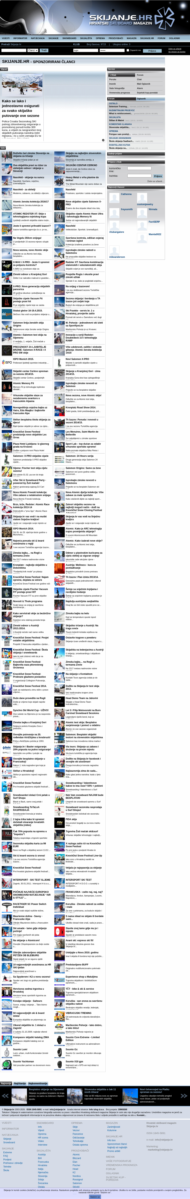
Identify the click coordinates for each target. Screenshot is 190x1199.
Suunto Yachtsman (23, 1061)
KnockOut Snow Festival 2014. (30, 686)
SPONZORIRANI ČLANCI (54, 62)
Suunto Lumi (20, 1049)
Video (41, 1141)
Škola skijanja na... (118, 148)
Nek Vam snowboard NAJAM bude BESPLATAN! (84, 796)
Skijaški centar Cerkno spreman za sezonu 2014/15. (30, 372)
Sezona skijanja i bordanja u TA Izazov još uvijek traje (83, 300)
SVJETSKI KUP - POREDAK (116, 1178)
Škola (6, 1170)
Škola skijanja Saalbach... (121, 141)
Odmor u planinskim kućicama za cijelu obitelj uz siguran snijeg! (84, 554)
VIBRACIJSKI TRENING (78, 1013)
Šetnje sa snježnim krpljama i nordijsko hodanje (82, 590)
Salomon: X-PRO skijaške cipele (30, 456)
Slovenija (42, 1176)
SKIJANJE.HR (147, 38)
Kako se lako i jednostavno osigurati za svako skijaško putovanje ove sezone (20, 108)
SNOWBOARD (69, 38)
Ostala (41, 1187)
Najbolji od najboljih (117, 1147)
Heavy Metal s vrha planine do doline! (82, 179)
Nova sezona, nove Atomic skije (30, 250)
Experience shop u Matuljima (82, 976)
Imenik (112, 84)
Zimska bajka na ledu (77, 613)
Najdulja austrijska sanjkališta (82, 601)
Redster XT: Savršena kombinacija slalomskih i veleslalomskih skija (84, 263)
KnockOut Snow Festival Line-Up (84, 855)
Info (40, 1127)
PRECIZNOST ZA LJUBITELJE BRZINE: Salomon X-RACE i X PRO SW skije (29, 350)
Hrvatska (42, 1165)
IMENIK (110, 1157)
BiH (40, 1158)
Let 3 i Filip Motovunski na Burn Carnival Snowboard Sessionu (83, 712)
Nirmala (153, 209)
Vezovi (76, 1130)
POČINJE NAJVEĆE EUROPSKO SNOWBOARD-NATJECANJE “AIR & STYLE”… (31, 895)
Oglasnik (141, 98)
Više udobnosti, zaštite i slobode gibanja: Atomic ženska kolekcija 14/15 (84, 350)
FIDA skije (71, 819)
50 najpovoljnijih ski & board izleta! (29, 1014)
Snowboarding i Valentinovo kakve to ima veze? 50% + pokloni (84, 784)
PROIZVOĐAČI (116, 38)
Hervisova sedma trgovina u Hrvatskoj (28, 990)
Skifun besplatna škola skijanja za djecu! (31, 421)
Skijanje (7, 1138)
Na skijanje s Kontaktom (79, 674)
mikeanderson (117, 257)
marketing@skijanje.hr (160, 1149)
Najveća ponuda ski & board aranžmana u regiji (28, 542)
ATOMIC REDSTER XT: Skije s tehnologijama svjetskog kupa (29, 215)
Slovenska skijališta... (119, 127)
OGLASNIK (174, 38)
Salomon (77, 1183)
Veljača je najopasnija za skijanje (84, 867)
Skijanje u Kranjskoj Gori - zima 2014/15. (83, 372)
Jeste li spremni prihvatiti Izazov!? (32, 226)
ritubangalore (116, 232)
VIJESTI (6, 38)
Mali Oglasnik (143, 84)
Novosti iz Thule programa (27, 601)
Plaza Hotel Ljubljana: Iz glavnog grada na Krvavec (31, 445)
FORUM (161, 38)
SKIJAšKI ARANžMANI (120, 138)
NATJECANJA (38, 38)
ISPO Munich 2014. (23, 528)
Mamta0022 (155, 234)
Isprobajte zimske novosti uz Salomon (81, 385)
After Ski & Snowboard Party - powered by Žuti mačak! (29, 481)
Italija (40, 1169)
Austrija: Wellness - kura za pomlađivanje (81, 566)
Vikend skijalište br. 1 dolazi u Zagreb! (29, 1026)
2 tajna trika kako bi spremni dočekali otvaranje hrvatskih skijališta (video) (28, 822)
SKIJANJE (54, 38)
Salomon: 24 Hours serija (79, 456)
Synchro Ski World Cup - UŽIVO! (31, 710)
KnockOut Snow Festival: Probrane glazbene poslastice (29, 675)
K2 (74, 1172)
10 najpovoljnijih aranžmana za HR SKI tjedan (32, 966)
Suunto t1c (72, 1049)
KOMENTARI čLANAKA (120, 124)
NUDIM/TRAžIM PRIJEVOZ (122, 110)
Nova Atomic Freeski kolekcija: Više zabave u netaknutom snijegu (32, 494)
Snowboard (9, 1142)
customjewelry (145, 204)
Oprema (42, 1134)
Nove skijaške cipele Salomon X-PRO (84, 203)
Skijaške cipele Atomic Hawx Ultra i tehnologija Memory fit (84, 215)
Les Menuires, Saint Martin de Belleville (82, 433)
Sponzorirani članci (117, 1144)
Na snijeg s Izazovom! (78, 286)
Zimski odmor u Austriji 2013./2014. (26, 627)
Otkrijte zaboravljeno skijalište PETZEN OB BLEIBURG (29, 954)
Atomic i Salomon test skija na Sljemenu (29, 336)
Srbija (41, 1179)
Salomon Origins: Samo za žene (83, 468)
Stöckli (76, 1187)
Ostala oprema (80, 1144)
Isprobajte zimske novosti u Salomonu (81, 481)
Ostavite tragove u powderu (81, 637)
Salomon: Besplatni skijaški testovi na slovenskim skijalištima (84, 736)
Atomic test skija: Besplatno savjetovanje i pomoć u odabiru (83, 724)
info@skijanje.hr (164, 1139)
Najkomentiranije (38, 1083)
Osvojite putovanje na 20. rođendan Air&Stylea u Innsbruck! (31, 736)
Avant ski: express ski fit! (79, 940)
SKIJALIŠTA (86, 38)
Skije (75, 1127)
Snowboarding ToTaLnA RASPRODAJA (26, 808)
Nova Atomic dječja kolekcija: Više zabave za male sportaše (84, 494)
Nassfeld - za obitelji (24, 189)
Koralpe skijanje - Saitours (27, 1001)
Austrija (42, 1154)
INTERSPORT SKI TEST (79, 880)
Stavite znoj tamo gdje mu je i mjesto (82, 930)
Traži (44, 50)
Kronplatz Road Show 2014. (81, 407)
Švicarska (43, 1183)
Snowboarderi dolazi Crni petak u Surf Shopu (31, 796)
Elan (75, 1162)
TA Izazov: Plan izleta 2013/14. (82, 577)
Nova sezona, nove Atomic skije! (84, 395)
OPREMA (100, 38)
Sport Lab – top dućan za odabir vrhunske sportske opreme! (83, 445)
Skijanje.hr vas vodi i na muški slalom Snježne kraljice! (30, 518)
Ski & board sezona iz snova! (29, 855)
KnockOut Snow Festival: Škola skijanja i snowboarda (30, 651)
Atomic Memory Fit (23, 383)
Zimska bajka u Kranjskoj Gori (29, 722)
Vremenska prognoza (119, 93)
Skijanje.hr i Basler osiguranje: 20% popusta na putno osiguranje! (32, 748)
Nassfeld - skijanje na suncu (28, 177)
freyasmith (127, 209)
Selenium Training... (119, 106)
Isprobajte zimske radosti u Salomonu (81, 251)
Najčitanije (20, 1083)
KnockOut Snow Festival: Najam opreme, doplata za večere (31, 578)
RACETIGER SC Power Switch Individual (29, 905)
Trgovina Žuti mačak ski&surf (82, 831)
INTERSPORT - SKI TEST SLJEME (31, 880)
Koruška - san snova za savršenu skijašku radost (84, 1002)
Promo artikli (113, 1151)
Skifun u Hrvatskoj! (23, 771)
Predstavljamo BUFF (77, 964)
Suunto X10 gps (74, 1061)
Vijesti (41, 1130)
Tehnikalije (78, 1141)
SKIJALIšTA (115, 117)
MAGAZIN (131, 38)
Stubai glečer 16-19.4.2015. (28, 310)
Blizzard (77, 1158)
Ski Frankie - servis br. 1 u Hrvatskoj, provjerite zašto (80, 312)
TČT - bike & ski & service (80, 989)
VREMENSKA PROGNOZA (121, 1165)
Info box (111, 1140)
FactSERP (154, 221)
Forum (140, 75)
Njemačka (43, 1172)
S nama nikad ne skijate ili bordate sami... (84, 917)
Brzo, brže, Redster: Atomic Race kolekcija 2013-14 (31, 506)
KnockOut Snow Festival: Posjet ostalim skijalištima (31, 639)
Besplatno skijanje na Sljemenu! (46, 1089)
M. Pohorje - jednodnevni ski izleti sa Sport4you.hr (84, 324)
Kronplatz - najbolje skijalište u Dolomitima (30, 566)
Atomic (76, 1154)
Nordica (77, 1176)
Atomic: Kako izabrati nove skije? (84, 540)
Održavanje (78, 1137)
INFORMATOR (20, 38)
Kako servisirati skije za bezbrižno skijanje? (32, 615)
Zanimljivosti (113, 1127)
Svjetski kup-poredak (147, 93)
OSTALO (113, 103)
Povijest (7, 1159)
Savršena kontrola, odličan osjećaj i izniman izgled (85, 239)
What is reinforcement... (120, 113)
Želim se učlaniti (174, 49)
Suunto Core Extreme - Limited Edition (83, 1039)
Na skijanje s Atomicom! (26, 940)
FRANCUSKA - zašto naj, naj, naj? (84, 892)
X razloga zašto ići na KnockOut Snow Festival (83, 845)
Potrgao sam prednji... (120, 134)
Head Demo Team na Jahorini (82, 698)
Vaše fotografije (116, 88)
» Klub (112, 75)
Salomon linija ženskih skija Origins (28, 324)
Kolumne (111, 1130)
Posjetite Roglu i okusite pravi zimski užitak (82, 276)
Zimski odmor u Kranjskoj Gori (30, 274)
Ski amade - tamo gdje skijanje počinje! (30, 930)
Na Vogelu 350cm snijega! (27, 238)
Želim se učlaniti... (155, 181)
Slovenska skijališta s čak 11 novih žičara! (100, 1090)
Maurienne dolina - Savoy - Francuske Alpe (27, 917)
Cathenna (126, 194)
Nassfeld (70, 189)
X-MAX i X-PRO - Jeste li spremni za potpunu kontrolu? (31, 263)
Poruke (112, 79)
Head (75, 1169)
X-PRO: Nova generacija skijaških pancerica (31, 288)
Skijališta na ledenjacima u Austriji (84, 649)
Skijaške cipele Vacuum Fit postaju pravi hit (28, 300)
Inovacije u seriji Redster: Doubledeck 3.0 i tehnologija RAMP (81, 338)
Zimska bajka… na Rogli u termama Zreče (27, 554)
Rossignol (78, 1179)
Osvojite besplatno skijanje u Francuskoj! (29, 760)
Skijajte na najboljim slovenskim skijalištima (83, 154)
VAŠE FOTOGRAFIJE (118, 1161)
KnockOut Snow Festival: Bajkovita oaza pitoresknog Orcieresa (28, 665)
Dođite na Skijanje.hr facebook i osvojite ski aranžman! (83, 760)
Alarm (140, 88)
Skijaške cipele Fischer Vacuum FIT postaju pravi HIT (30, 590)
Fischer (76, 1165)
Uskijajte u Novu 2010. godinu (82, 952)
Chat (139, 79)
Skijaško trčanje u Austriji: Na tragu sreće (82, 627)
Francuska (43, 1162)
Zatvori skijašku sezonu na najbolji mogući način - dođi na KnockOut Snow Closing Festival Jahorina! (84, 508)
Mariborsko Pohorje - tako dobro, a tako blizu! (84, 1026)
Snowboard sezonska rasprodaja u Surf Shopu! (84, 808)
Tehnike (7, 1166)
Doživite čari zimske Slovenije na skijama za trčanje (31, 154)
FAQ (5, 1156)
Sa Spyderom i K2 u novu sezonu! (31, 976)
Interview (42, 1144)
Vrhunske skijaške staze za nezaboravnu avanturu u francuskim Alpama (28, 398)
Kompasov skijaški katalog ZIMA (31, 1037)
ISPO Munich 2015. (23, 359)
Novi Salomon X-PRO (77, 359)
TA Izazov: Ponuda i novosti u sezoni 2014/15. (82, 421)
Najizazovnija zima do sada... (81, 771)
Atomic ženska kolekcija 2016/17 (31, 201)
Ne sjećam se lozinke (176, 52)
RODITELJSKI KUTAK (119, 145)
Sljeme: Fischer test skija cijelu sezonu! (30, 469)
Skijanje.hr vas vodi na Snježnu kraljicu (83, 518)
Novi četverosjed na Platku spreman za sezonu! (154, 1090)
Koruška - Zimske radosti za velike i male (84, 905)
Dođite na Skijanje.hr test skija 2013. (82, 687)
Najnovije (6, 1083)
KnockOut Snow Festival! (27, 783)
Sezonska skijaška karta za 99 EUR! (29, 845)
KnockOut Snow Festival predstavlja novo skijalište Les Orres (29, 434)
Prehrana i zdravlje (13, 1163)
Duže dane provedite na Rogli (29, 698)
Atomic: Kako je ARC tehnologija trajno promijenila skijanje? (84, 530)
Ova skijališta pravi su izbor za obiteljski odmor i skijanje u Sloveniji (30, 168)
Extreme (7, 1152)
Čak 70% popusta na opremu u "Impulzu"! (30, 833)
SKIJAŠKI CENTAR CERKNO (81, 165)
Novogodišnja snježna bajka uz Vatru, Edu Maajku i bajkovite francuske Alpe (30, 410)
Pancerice (78, 1134)
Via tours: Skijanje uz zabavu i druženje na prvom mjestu (82, 748)
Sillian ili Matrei (116, 120)
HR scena (43, 1137)
